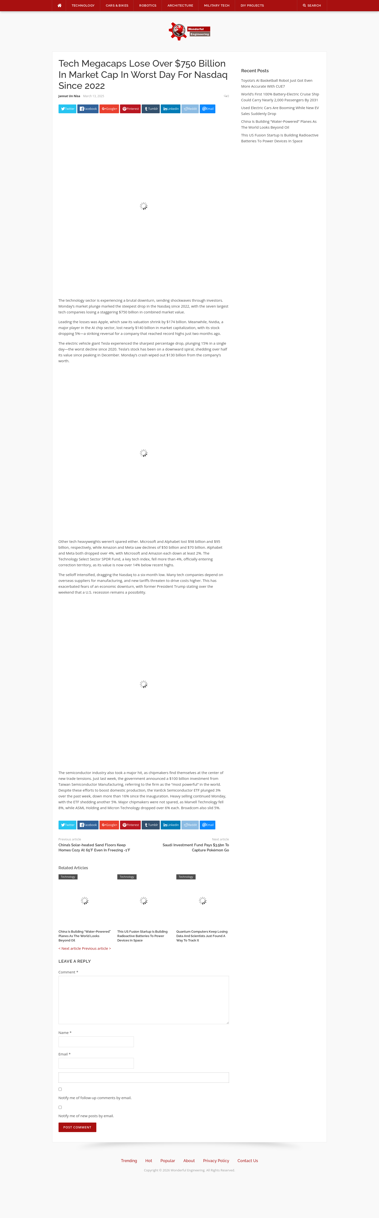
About (189, 1160)
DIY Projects (252, 5)
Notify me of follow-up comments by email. (95, 1097)
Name (65, 1032)
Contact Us (248, 1160)
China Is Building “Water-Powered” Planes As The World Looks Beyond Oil (85, 936)
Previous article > (96, 948)
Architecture (180, 5)
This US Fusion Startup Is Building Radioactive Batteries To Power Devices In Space (142, 936)
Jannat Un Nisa (69, 96)
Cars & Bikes (117, 5)
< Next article (70, 948)
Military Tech (216, 5)
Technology (83, 5)
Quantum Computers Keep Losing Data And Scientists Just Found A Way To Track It (202, 936)
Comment (68, 972)
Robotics (147, 5)
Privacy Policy (216, 1160)
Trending (129, 1160)
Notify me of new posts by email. (86, 1115)
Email (65, 1054)
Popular (167, 1160)
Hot (148, 1160)
